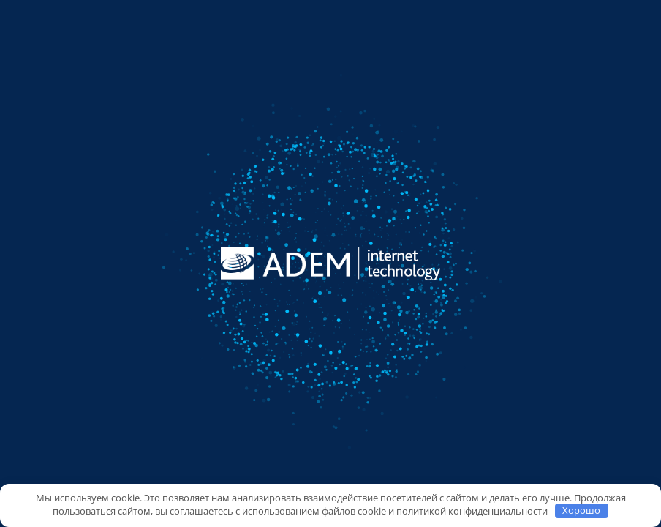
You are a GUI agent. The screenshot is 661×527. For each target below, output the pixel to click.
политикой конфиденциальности (472, 510)
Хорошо (581, 510)
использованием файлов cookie (314, 510)
